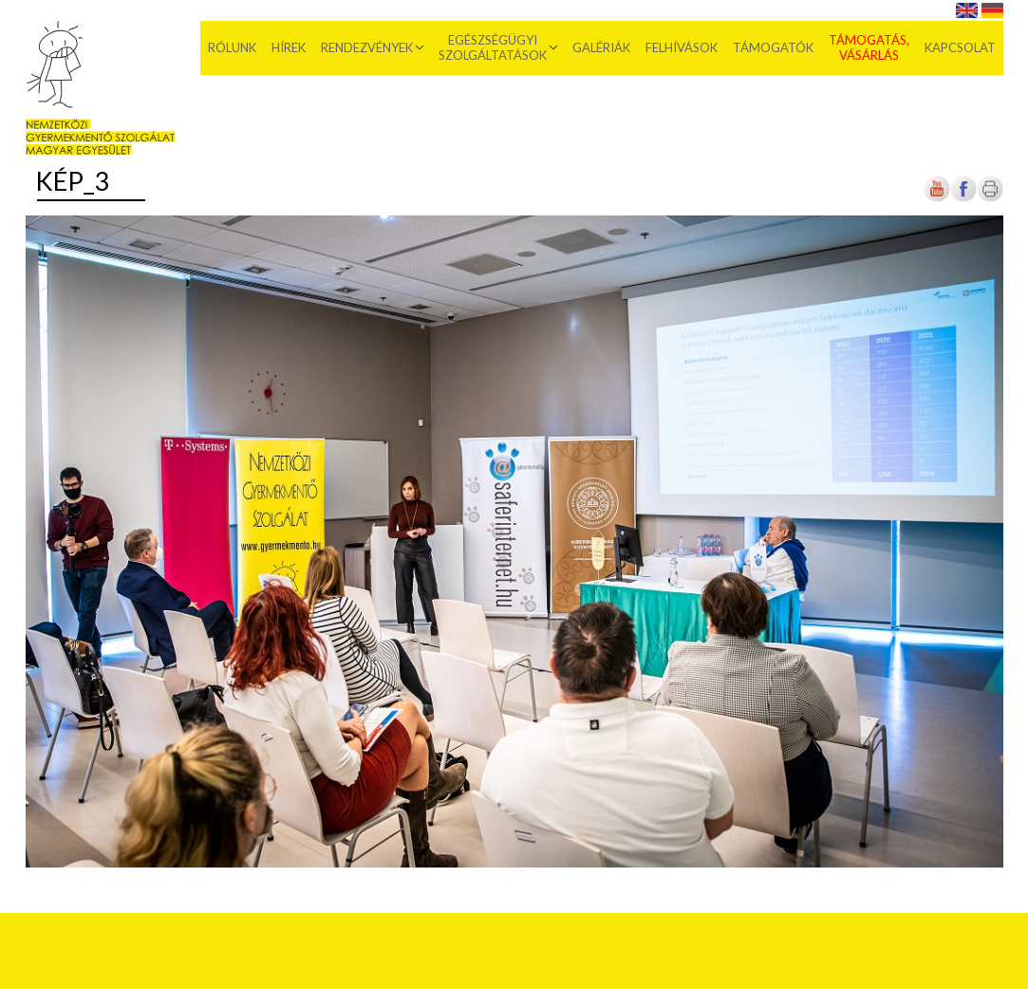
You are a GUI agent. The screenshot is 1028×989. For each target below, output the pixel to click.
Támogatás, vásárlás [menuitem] (869, 47)
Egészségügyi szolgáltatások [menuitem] (493, 47)
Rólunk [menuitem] (232, 47)
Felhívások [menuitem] (681, 47)
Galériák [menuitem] (601, 47)
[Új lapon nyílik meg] (963, 198)
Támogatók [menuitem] (773, 47)
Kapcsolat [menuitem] (960, 47)
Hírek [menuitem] (288, 47)
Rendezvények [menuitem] (367, 47)
